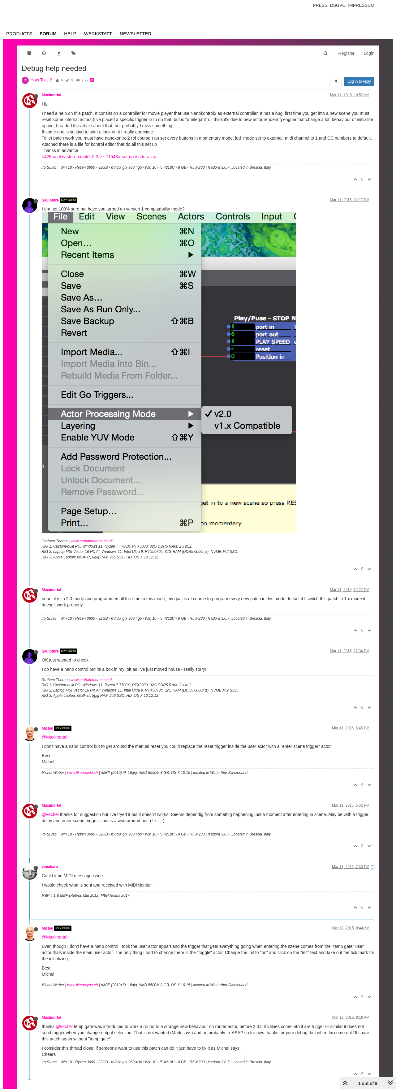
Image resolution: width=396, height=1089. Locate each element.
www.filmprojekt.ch (82, 772)
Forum (48, 33)
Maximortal (51, 95)
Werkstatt (98, 33)
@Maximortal (54, 737)
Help (70, 33)
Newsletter (136, 33)
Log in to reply (359, 81)
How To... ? (41, 79)
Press (320, 5)
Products (19, 33)
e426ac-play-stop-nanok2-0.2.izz (73, 156)
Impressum (361, 5)
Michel (47, 728)
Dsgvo (338, 5)
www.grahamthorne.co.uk (92, 541)
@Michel (50, 814)
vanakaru (50, 867)
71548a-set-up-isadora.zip (131, 156)
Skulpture (50, 200)
